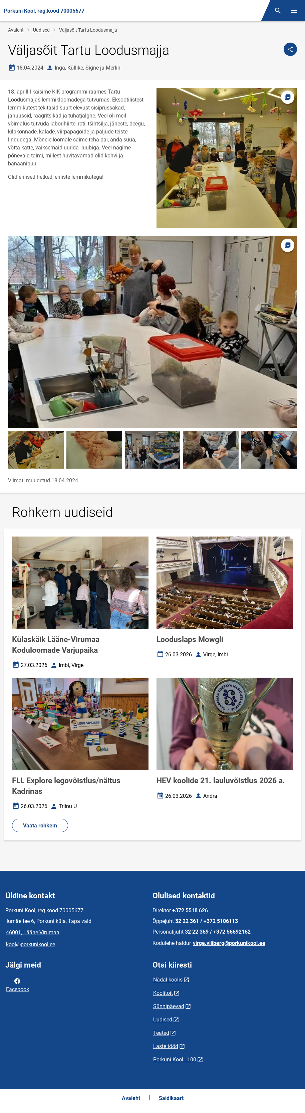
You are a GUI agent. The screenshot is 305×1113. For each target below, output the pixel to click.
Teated (161, 1033)
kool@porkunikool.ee (30, 944)
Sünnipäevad (168, 1006)
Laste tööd (165, 1046)
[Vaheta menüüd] (294, 11)
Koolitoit (163, 993)
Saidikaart (171, 1098)
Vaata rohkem (40, 825)
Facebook (17, 985)
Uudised (41, 30)
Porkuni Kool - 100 (174, 1059)
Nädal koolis (168, 980)
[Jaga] (290, 49)
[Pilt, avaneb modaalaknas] (152, 332)
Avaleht (16, 30)
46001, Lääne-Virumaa (32, 932)
